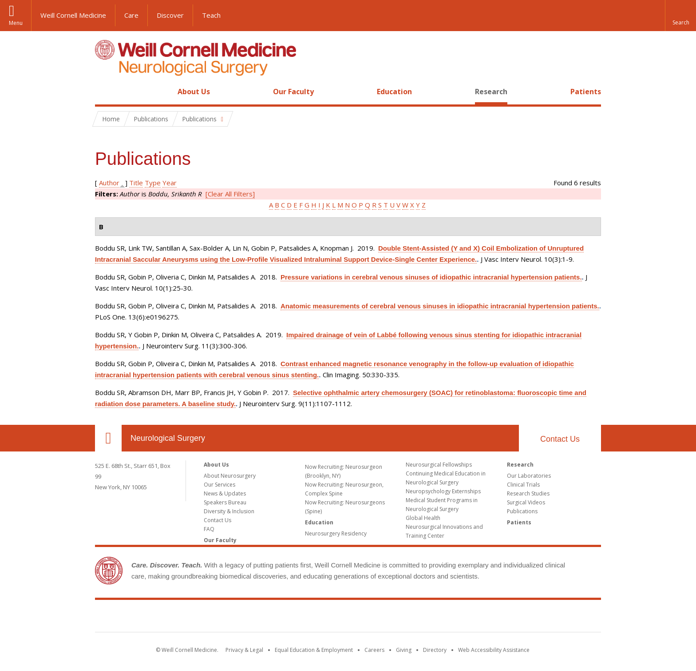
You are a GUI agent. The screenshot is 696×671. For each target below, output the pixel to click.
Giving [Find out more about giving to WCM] (403, 650)
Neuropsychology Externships (443, 491)
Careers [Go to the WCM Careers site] (374, 650)
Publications (522, 511)
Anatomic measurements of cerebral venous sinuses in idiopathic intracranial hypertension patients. (440, 306)
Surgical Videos (526, 502)
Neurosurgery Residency (336, 533)
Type (153, 182)
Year (169, 182)
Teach (211, 15)
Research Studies (528, 493)
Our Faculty (293, 91)
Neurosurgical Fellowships (439, 464)
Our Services (219, 484)
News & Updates (225, 493)
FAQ (209, 529)
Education (394, 91)
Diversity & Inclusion (229, 511)
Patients (585, 91)
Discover (170, 15)
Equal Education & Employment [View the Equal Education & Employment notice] (314, 650)
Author (109, 182)
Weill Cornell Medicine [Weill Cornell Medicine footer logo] (348, 617)
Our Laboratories (529, 475)
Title (136, 182)
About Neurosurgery (230, 475)
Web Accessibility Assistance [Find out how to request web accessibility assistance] (494, 650)
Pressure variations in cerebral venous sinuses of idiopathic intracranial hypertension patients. (431, 277)
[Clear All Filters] (230, 193)
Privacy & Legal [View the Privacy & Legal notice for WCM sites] (244, 650)
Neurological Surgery (167, 438)
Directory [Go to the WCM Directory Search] (435, 650)
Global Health (423, 518)
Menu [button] (16, 23)
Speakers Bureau (225, 502)
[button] (680, 15)
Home (104, 91)
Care (131, 15)
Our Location (108, 438)
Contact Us (560, 439)
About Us (194, 91)
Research (491, 91)
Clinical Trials (523, 484)
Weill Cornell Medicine (73, 15)
